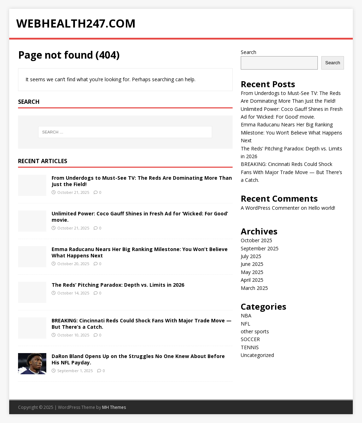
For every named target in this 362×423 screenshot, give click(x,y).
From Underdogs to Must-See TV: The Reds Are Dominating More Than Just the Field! (142, 180)
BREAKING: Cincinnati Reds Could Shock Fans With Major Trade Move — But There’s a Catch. (142, 323)
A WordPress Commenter (270, 207)
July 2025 (251, 256)
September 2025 (260, 248)
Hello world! (321, 207)
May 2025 (252, 272)
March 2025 (254, 288)
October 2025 (256, 240)
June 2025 (252, 264)
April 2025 (252, 279)
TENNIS (250, 347)
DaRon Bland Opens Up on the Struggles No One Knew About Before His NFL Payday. (138, 359)
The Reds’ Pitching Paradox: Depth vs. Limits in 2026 (118, 284)
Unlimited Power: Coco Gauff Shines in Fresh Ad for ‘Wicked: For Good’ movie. (140, 216)
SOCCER (250, 339)
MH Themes (114, 407)
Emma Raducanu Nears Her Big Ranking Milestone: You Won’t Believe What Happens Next (140, 252)
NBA (246, 315)
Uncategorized (257, 355)
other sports (255, 331)
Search (248, 52)
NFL (245, 323)
